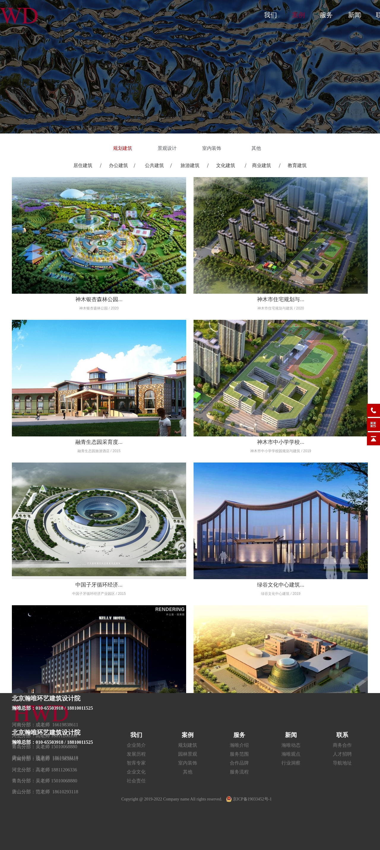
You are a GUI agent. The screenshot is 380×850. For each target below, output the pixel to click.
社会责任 (136, 780)
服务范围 (239, 754)
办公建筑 (118, 165)
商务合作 (342, 745)
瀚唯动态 (290, 745)
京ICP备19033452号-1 (249, 799)
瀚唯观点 (290, 754)
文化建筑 (225, 165)
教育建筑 (297, 165)
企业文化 (136, 771)
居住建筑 (82, 165)
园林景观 (187, 754)
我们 (270, 15)
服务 (326, 15)
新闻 (354, 15)
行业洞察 (290, 762)
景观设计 (168, 148)
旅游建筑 (190, 165)
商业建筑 (261, 165)
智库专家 (136, 762)
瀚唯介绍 (239, 745)
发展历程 (136, 754)
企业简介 (136, 745)
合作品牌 (239, 762)
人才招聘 (342, 754)
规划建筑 (123, 148)
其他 (257, 148)
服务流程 (239, 771)
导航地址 (342, 762)
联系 (342, 735)
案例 (298, 15)
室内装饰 (212, 148)
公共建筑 (154, 165)
